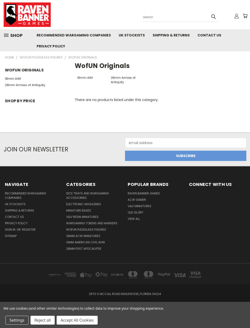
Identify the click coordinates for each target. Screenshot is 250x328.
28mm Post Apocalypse (83, 249)
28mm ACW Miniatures (83, 236)
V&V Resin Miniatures (82, 217)
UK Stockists (132, 35)
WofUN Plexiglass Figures (86, 229)
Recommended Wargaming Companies (74, 35)
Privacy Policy (51, 46)
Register (29, 229)
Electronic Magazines (83, 204)
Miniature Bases (78, 210)
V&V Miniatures (139, 206)
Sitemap (11, 236)
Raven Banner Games (144, 193)
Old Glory (135, 212)
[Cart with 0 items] (245, 15)
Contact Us (209, 35)
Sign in (10, 229)
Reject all (42, 320)
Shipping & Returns (171, 35)
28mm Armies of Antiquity (25, 85)
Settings (17, 320)
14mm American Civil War (85, 242)
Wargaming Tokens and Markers (91, 223)
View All (134, 219)
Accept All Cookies (77, 320)
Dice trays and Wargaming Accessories (87, 195)
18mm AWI (13, 78)
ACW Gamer (137, 200)
